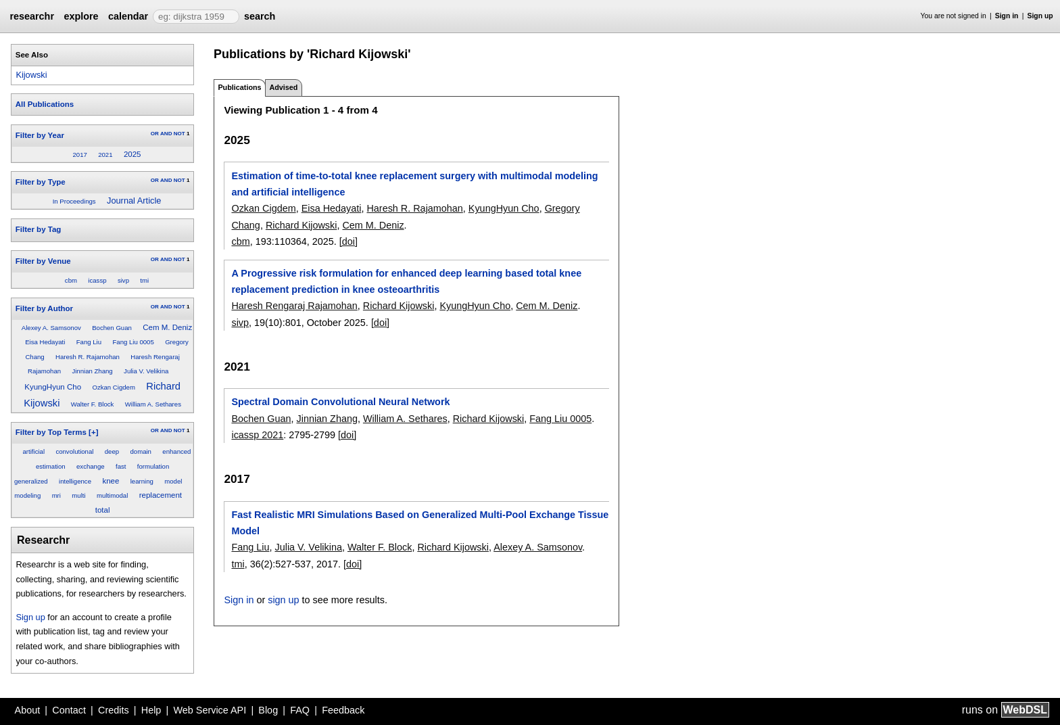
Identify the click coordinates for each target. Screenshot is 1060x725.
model (173, 481)
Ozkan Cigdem (113, 387)
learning (141, 481)
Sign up (1040, 16)
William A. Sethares (153, 404)
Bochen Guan (112, 327)
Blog (268, 710)
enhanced (176, 451)
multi (78, 495)
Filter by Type (41, 182)
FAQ (300, 710)
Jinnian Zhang (92, 371)
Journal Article (134, 200)
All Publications (45, 104)
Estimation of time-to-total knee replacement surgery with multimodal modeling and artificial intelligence (414, 183)
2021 (105, 154)
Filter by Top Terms (51, 432)
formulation (153, 466)
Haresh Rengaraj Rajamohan (294, 305)
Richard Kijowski (301, 225)
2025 (132, 154)
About (28, 710)
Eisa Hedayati (45, 342)
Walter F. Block (92, 404)
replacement (160, 495)
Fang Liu (88, 342)
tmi (144, 280)
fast (121, 466)
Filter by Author (44, 308)
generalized (31, 481)
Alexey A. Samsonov (51, 327)
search (259, 16)
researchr (31, 16)
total (102, 510)
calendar (128, 16)
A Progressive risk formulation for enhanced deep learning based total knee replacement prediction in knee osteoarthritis (406, 281)
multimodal (112, 495)
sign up (283, 599)
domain (140, 451)
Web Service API (209, 710)
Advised (283, 87)
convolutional (74, 451)
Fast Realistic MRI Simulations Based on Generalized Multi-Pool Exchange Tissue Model (419, 522)
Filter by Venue (43, 261)
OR (155, 134)
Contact (69, 710)
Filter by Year (40, 135)
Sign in (1007, 16)
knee (110, 481)
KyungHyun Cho (52, 387)
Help (151, 710)
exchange (90, 466)
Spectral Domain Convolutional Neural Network (340, 401)
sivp (123, 280)
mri (56, 495)
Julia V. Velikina (146, 371)
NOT (179, 134)
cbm (71, 280)
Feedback (343, 710)
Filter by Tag (39, 229)
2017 (79, 154)
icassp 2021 (257, 434)
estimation (51, 466)
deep (112, 451)
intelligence (75, 481)
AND (166, 134)
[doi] (348, 241)
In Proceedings (74, 201)
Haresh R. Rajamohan (87, 356)
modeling (27, 495)
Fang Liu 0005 (132, 342)
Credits (113, 710)
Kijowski (31, 75)
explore (81, 16)
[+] (93, 432)
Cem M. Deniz (167, 327)
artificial (34, 451)
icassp (97, 280)
